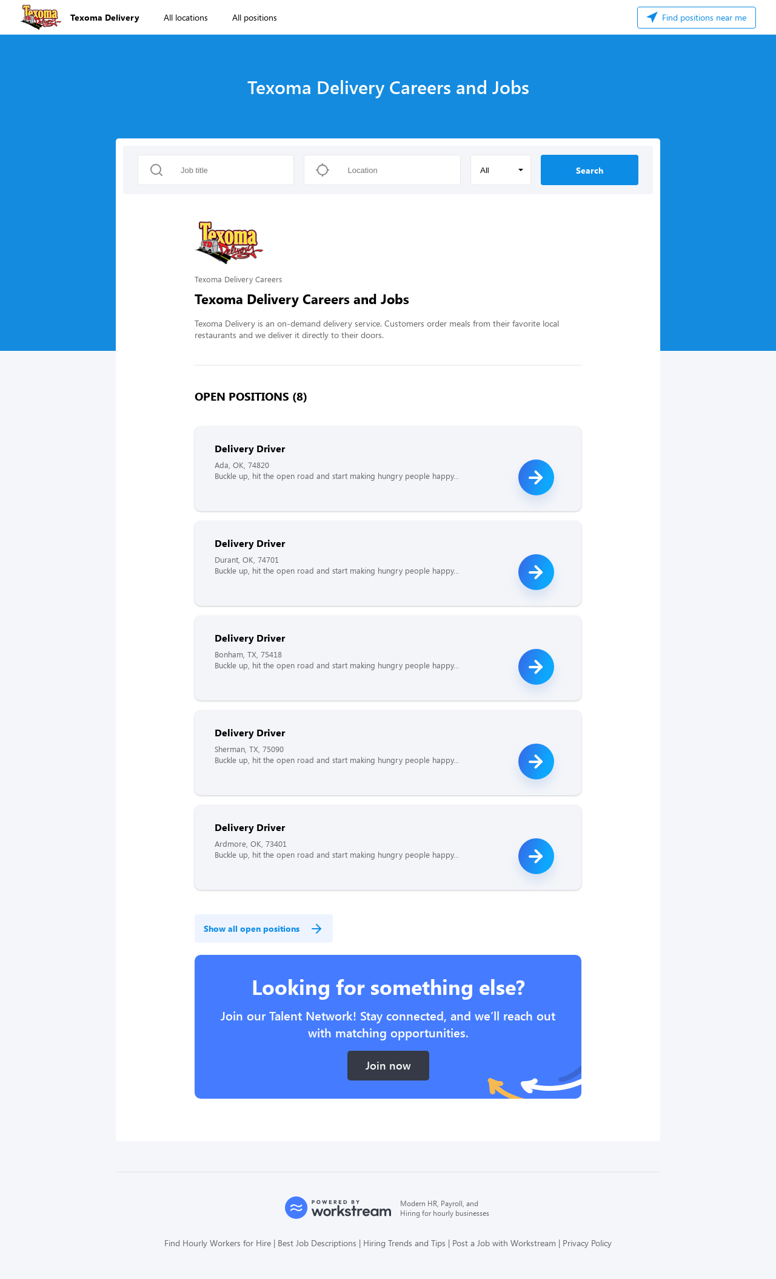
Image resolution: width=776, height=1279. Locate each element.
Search (589, 170)
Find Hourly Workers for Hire (217, 1243)
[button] (500, 170)
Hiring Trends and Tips (404, 1243)
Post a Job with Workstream (504, 1243)
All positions (254, 17)
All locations (186, 17)
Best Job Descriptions (317, 1243)
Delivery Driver (250, 448)
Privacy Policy (587, 1243)
